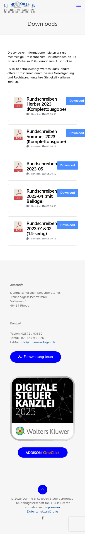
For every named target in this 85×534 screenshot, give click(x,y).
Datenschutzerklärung (42, 511)
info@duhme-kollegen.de (38, 342)
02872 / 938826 (32, 338)
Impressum (52, 507)
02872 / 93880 (31, 334)
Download (67, 165)
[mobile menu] (79, 7)
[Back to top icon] (42, 489)
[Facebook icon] (42, 518)
